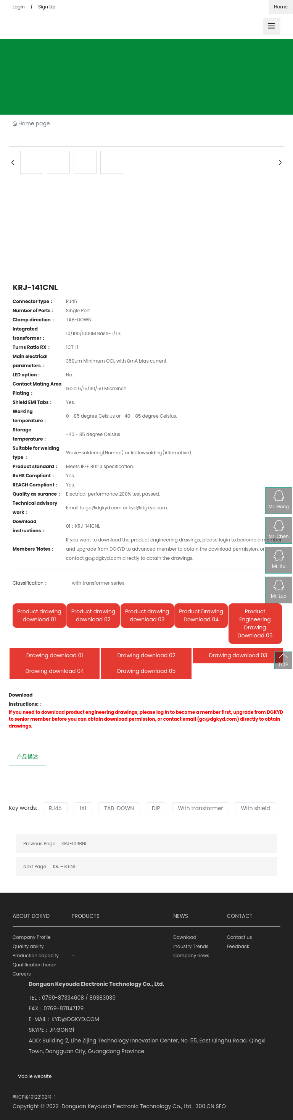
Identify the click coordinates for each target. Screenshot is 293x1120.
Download (184, 937)
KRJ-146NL (64, 866)
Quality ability (28, 946)
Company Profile (32, 937)
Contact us (239, 937)
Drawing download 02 (146, 655)
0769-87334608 (63, 998)
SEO (221, 1106)
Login (19, 6)
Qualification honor (34, 964)
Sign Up (46, 6)
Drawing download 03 (238, 655)
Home (281, 6)
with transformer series (98, 583)
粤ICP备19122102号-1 (34, 1097)
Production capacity (36, 955)
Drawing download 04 (55, 671)
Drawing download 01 (54, 655)
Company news (191, 955)
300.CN (204, 1106)
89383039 (102, 998)
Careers (22, 974)
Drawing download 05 (146, 671)
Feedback (238, 946)
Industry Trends (190, 946)
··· (72, 955)
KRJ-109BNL (74, 843)
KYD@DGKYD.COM (75, 1019)
